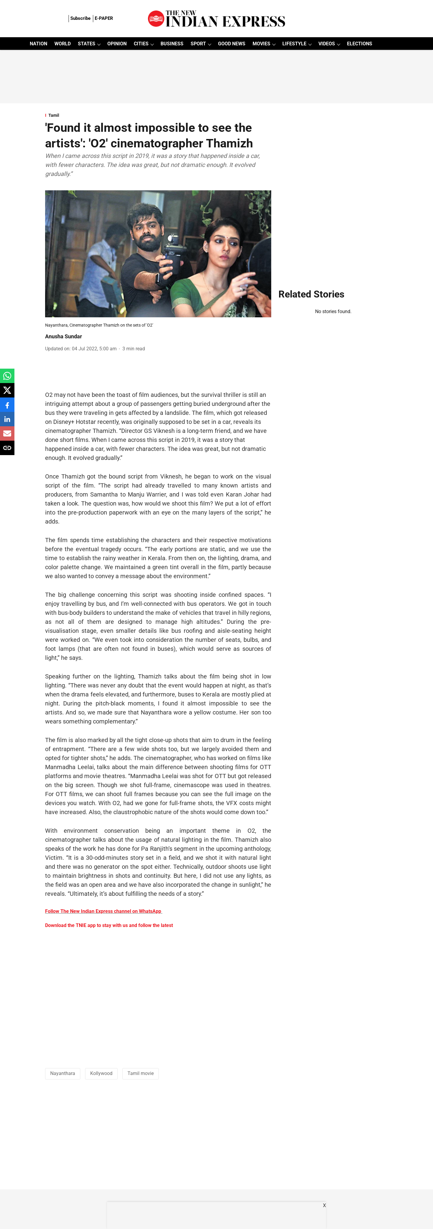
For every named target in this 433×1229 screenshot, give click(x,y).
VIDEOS (326, 44)
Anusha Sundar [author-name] (63, 336)
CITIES (141, 44)
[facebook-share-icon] (7, 408)
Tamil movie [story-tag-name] (140, 1073)
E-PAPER (104, 18)
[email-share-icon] (7, 436)
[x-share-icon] (7, 393)
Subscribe (80, 18)
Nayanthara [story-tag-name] (62, 1073)
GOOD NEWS (231, 44)
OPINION (117, 44)
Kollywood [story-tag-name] (101, 1073)
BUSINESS (172, 44)
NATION (38, 44)
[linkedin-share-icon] (7, 422)
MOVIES (261, 44)
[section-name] (158, 115)
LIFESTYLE (294, 44)
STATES (86, 44)
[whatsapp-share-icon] (7, 379)
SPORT (198, 44)
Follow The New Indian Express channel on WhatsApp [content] (103, 911)
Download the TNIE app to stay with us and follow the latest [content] (109, 925)
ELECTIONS (359, 44)
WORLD (62, 44)
